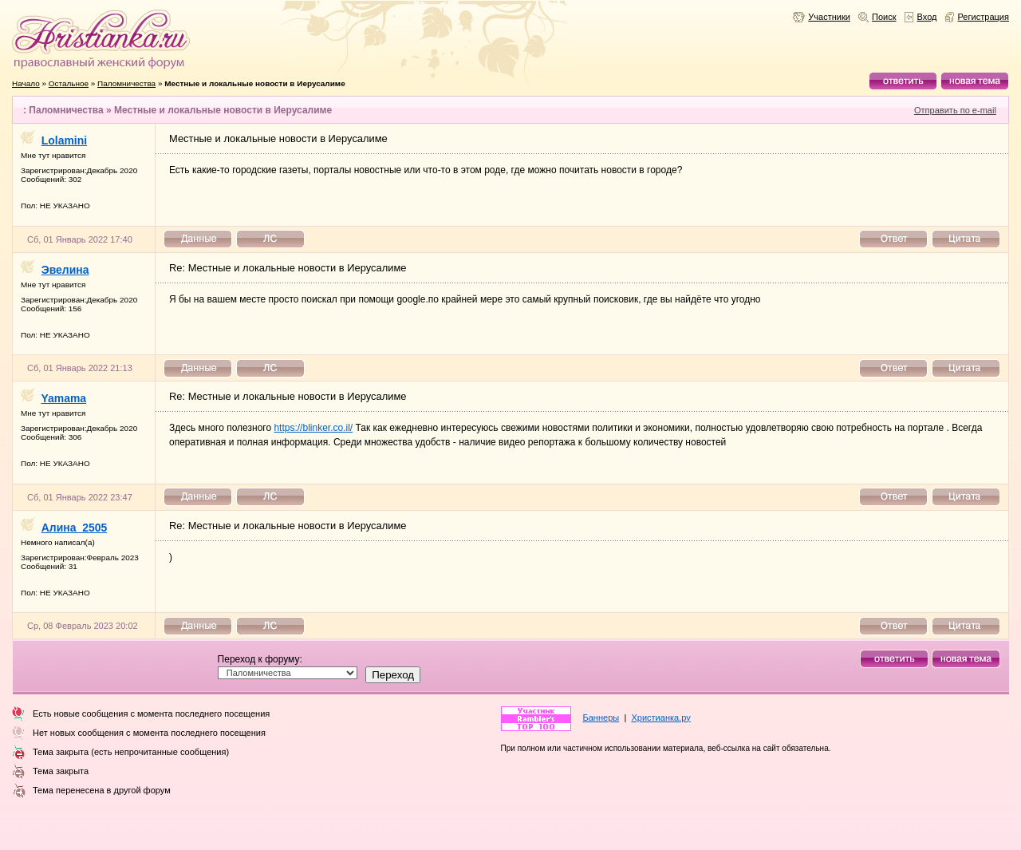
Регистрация (984, 17)
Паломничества (126, 83)
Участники (829, 17)
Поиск (884, 17)
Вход (927, 17)
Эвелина (65, 269)
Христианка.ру (660, 717)
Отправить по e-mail (955, 110)
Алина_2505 (74, 527)
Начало (26, 83)
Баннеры (601, 717)
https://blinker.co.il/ (313, 427)
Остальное (69, 83)
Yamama (64, 398)
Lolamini (64, 140)
